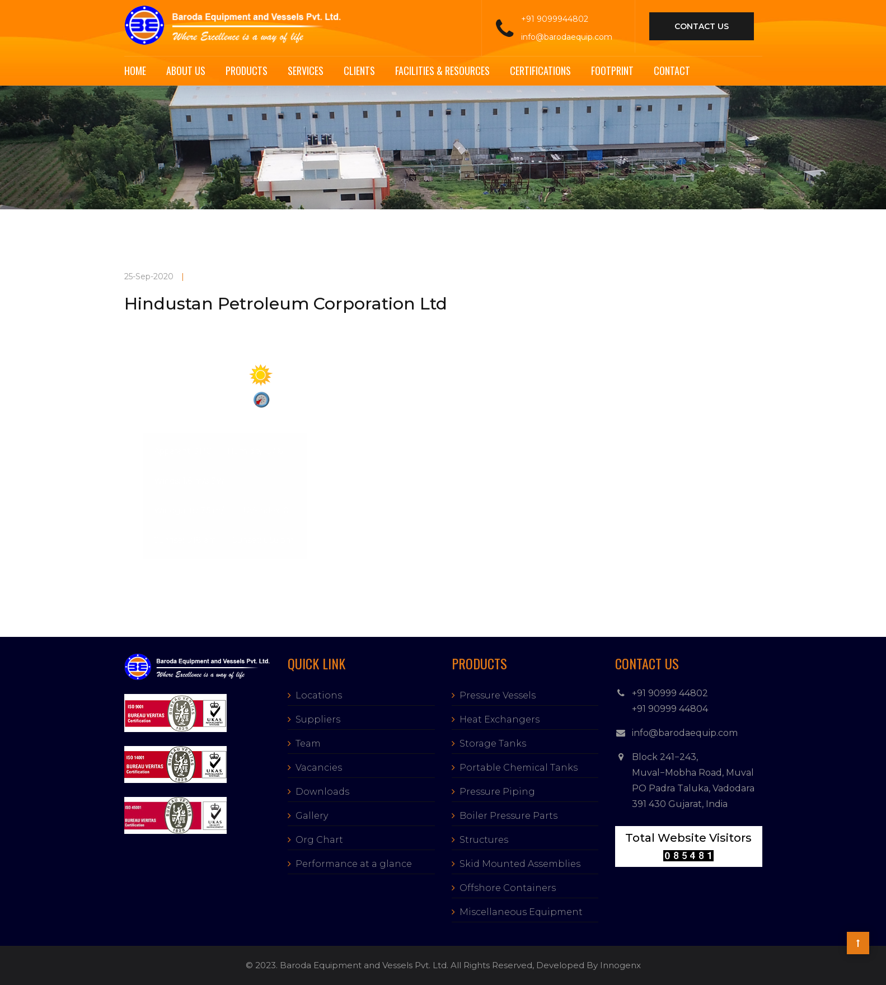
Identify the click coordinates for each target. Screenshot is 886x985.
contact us (701, 26)
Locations (319, 695)
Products (247, 70)
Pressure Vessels (498, 695)
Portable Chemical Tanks (519, 767)
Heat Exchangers (500, 719)
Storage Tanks (493, 743)
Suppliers (318, 719)
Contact (672, 70)
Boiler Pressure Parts (508, 815)
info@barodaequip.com (566, 37)
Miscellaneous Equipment (521, 912)
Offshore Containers (508, 888)
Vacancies (319, 767)
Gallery (312, 815)
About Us (185, 70)
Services (306, 70)
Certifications (540, 70)
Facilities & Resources (442, 70)
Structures (484, 839)
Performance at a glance (354, 864)
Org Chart (319, 839)
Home (135, 70)
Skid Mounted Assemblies (520, 864)
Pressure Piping (497, 791)
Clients (359, 70)
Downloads (322, 791)
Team (308, 743)
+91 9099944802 (554, 19)
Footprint (612, 70)
